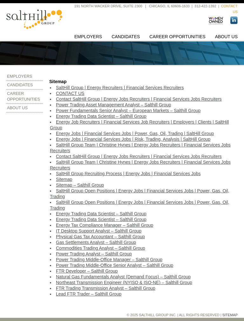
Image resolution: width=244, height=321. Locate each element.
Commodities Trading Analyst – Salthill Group (100, 248)
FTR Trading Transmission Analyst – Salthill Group (105, 288)
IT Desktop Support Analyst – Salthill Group (98, 230)
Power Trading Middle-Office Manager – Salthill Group (109, 259)
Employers (88, 36)
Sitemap (64, 179)
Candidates (126, 36)
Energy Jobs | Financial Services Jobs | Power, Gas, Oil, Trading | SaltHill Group (135, 133)
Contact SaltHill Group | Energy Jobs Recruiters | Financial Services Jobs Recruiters (139, 99)
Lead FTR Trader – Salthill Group (88, 293)
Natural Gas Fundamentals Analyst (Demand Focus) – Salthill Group (123, 276)
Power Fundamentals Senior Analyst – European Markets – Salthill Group (128, 110)
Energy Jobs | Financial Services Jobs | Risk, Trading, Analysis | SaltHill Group (133, 139)
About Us (226, 36)
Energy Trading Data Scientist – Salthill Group (101, 116)
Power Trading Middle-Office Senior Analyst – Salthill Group (114, 265)
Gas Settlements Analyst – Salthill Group (96, 242)
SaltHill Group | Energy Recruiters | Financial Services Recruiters (120, 87)
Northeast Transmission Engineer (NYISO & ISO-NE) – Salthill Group (124, 282)
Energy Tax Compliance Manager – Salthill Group (104, 225)
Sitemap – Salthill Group (80, 185)
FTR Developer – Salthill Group (87, 271)
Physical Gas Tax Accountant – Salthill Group (100, 236)
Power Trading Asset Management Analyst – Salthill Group (113, 104)
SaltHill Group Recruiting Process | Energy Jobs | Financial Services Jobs (128, 173)
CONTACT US (70, 93)
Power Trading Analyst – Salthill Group (94, 253)
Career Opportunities (177, 36)
